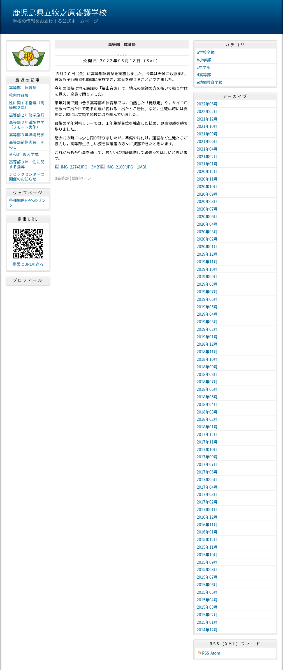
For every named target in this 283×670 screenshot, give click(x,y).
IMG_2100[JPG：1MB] (126, 167)
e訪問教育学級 (209, 82)
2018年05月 (207, 396)
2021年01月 (207, 164)
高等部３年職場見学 (26, 134)
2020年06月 (207, 216)
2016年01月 (207, 532)
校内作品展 (19, 95)
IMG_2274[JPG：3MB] (80, 167)
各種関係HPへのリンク (27, 202)
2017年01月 (207, 509)
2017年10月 (207, 449)
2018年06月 (207, 389)
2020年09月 (207, 194)
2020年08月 (207, 201)
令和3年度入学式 (24, 154)
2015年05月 (207, 592)
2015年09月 (207, 562)
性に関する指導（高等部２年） (26, 105)
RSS (205, 653)
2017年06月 (207, 472)
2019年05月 (207, 306)
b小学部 (204, 60)
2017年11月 (207, 442)
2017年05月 (207, 479)
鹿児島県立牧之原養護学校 (60, 12)
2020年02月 (207, 239)
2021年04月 (207, 149)
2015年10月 (207, 554)
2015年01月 (207, 622)
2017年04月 (207, 487)
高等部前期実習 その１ (26, 144)
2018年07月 (207, 381)
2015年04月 (207, 599)
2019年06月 (207, 299)
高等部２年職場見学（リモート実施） (26, 124)
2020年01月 (207, 246)
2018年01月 (207, 426)
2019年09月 (207, 276)
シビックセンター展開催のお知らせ (26, 176)
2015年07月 (207, 577)
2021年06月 (207, 141)
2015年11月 (207, 547)
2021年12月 (207, 119)
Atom (215, 653)
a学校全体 (206, 52)
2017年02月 (207, 502)
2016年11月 (207, 524)
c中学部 (203, 67)
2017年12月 (207, 434)
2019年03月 (207, 321)
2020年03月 (207, 231)
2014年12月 (207, 629)
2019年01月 (207, 336)
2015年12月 (207, 539)
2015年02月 (207, 614)
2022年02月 (207, 111)
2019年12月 (207, 254)
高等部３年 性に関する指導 (26, 164)
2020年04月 (207, 224)
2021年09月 (207, 134)
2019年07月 (207, 291)
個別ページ (81, 178)
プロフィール (28, 280)
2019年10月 (207, 269)
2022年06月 (207, 104)
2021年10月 (207, 126)
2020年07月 (207, 209)
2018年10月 (207, 359)
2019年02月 (207, 329)
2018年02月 (207, 419)
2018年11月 (207, 351)
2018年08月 (207, 374)
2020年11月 (207, 179)
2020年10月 (207, 186)
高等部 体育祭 (22, 87)
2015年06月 (207, 584)
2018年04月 (207, 404)
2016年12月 (207, 517)
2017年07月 (207, 464)
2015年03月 (207, 607)
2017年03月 (207, 494)
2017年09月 (207, 456)
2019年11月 (207, 261)
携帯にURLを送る (28, 264)
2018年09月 (207, 366)
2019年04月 (207, 314)
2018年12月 (207, 344)
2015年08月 (207, 569)
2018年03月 (207, 412)
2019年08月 (207, 284)
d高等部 (62, 178)
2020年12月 (207, 171)
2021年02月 (207, 156)
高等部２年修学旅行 (26, 115)
